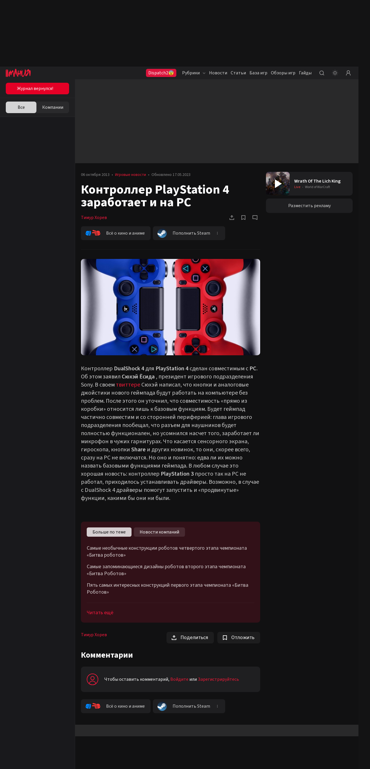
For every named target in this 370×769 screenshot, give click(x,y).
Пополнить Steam (184, 233)
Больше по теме (109, 532)
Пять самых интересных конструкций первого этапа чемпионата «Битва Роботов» (167, 589)
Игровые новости (130, 175)
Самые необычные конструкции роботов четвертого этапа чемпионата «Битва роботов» (167, 552)
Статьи (238, 73)
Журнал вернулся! (35, 88)
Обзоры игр (283, 73)
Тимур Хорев (94, 217)
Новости (218, 73)
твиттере (128, 385)
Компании (52, 107)
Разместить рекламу (309, 206)
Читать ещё (100, 612)
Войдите (179, 679)
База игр (258, 73)
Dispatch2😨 (161, 73)
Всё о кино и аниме (115, 233)
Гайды (305, 73)
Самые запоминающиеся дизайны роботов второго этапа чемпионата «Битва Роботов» (166, 570)
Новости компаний (159, 532)
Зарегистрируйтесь (218, 679)
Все (21, 107)
